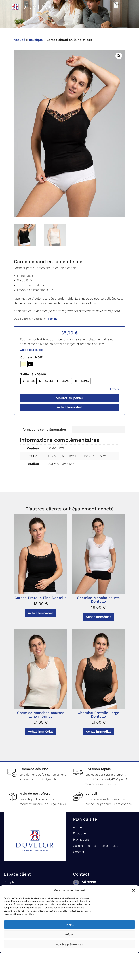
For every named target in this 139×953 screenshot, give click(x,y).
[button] (133, 890)
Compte (9, 882)
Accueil (19, 40)
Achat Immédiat (69, 407)
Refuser (69, 934)
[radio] (23, 364)
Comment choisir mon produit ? (96, 845)
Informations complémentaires (43, 429)
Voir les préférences (69, 944)
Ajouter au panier (69, 398)
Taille (24, 374)
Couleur (26, 357)
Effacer (114, 389)
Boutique (36, 40)
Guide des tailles (31, 349)
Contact (78, 852)
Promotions (81, 839)
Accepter (69, 924)
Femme (52, 318)
